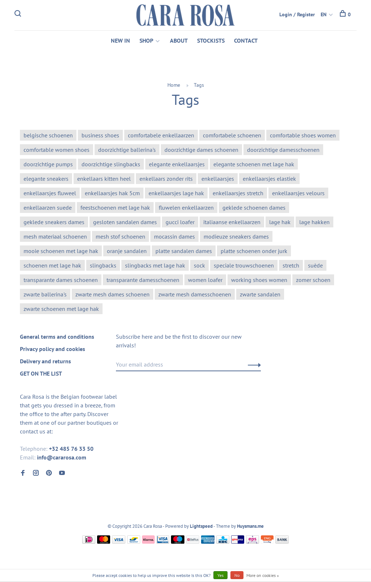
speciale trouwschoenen (244, 265)
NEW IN (120, 40)
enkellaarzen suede (48, 207)
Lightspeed (201, 526)
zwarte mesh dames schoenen (112, 294)
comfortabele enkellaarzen (161, 135)
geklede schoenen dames (253, 207)
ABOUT (179, 40)
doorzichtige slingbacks (111, 164)
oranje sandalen (127, 250)
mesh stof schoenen (120, 236)
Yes (220, 575)
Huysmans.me (250, 526)
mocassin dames (174, 236)
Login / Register (297, 14)
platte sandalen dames (183, 250)
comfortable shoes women (303, 135)
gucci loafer (180, 222)
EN (323, 14)
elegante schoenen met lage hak (253, 164)
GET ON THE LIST (41, 373)
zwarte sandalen (260, 294)
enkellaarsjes (217, 178)
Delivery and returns (45, 361)
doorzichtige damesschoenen (283, 149)
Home (173, 85)
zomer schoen (313, 279)
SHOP (146, 40)
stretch (291, 265)
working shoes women (259, 279)
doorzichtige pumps (48, 164)
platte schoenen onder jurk (254, 250)
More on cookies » (262, 575)
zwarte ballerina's (45, 294)
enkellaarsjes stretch (238, 193)
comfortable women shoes (56, 149)
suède (315, 265)
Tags (199, 85)
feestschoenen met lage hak (115, 207)
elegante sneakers (46, 178)
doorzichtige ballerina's (127, 149)
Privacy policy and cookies (52, 348)
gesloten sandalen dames (125, 222)
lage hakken (314, 222)
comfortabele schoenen (232, 135)
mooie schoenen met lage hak (61, 250)
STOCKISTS (211, 40)
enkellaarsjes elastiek (269, 178)
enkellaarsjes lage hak (176, 193)
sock (199, 265)
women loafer (205, 279)
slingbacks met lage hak (155, 265)
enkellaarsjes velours (298, 193)
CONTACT (246, 40)
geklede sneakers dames (54, 222)
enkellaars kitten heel (104, 178)
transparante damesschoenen (143, 279)
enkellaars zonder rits (166, 178)
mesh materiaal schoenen (55, 236)
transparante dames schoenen (61, 279)
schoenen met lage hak (52, 265)
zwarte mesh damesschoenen (194, 294)
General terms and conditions (57, 336)
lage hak (280, 222)
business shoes (100, 135)
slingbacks (103, 265)
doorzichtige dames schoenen (201, 149)
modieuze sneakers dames (236, 236)
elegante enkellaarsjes (177, 164)
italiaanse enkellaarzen (231, 222)
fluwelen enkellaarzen (186, 207)
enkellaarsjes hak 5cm (112, 193)
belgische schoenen (48, 135)
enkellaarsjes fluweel (50, 193)
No (236, 575)
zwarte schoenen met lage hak (61, 308)
